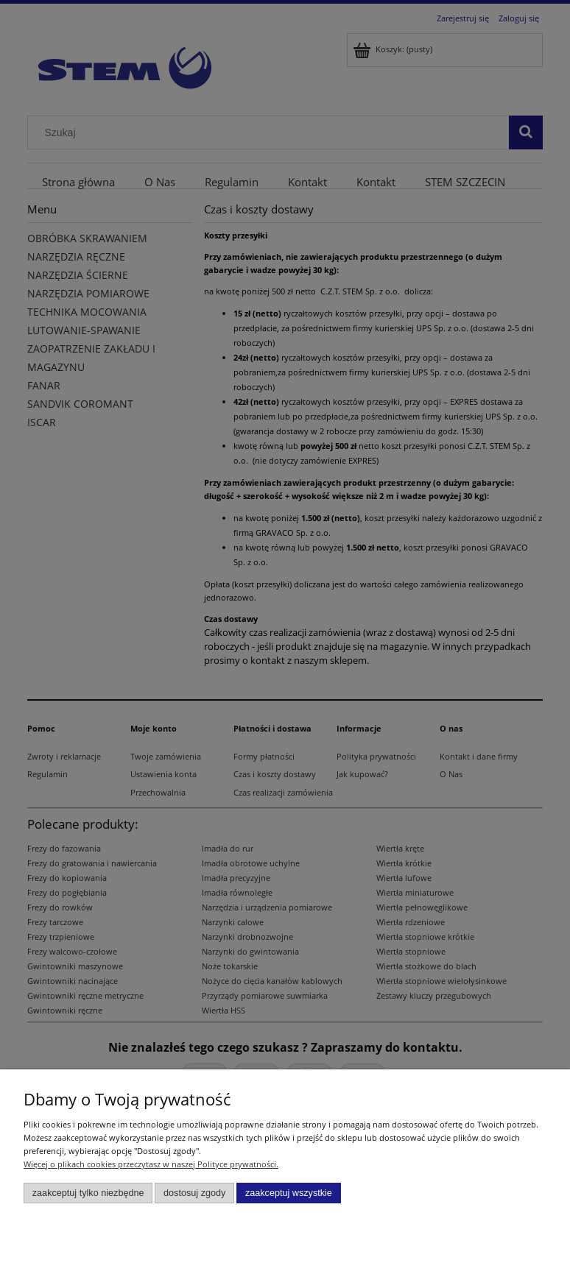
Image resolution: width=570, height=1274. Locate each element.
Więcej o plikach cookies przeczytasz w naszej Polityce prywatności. (151, 1163)
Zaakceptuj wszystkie (288, 1193)
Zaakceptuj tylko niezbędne (88, 1193)
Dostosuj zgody (194, 1193)
